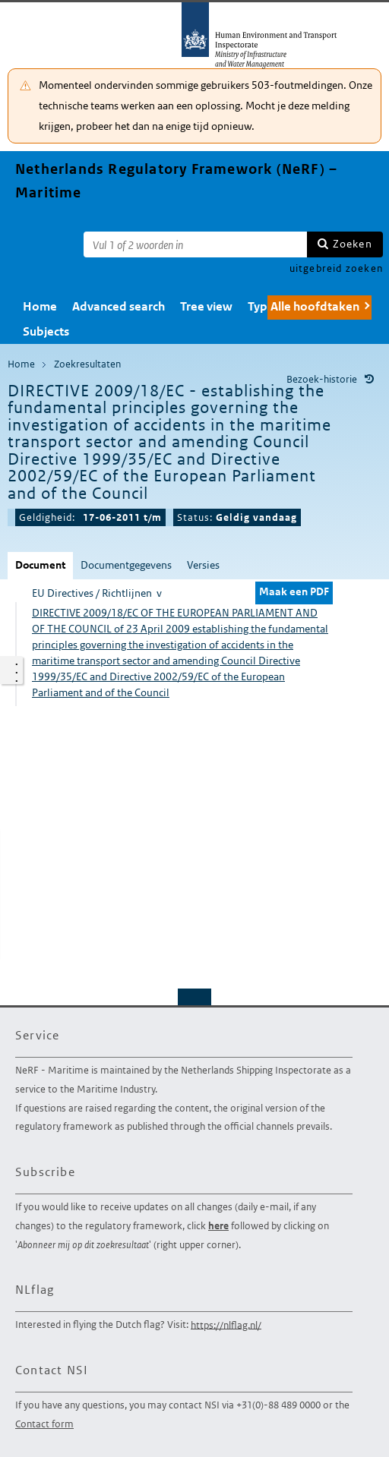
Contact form (44, 1424)
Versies (203, 565)
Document (40, 565)
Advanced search (118, 306)
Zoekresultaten (87, 364)
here (218, 1225)
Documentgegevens (126, 565)
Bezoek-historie (321, 379)
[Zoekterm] (195, 244)
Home (40, 306)
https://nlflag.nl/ (226, 1324)
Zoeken (352, 244)
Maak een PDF (294, 591)
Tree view (206, 306)
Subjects (46, 331)
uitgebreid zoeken (336, 268)
